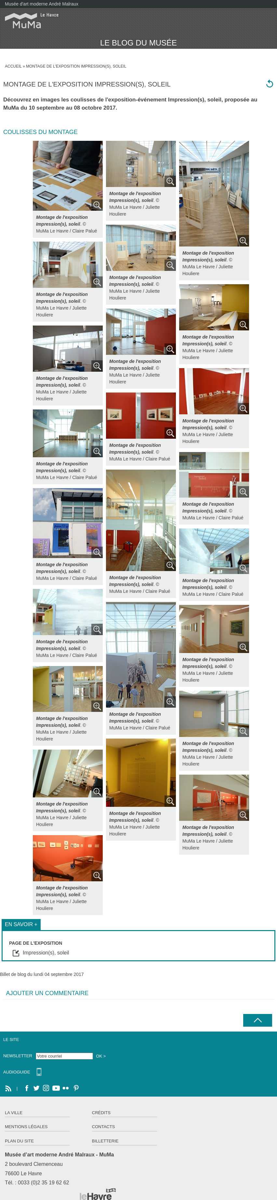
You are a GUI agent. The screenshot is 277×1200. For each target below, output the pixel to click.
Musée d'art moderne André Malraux (41, 4)
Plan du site (19, 1141)
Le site (11, 1039)
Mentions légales (26, 1126)
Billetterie (105, 1141)
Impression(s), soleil (194, 100)
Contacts (103, 1126)
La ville (13, 1112)
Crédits (101, 1112)
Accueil (13, 66)
